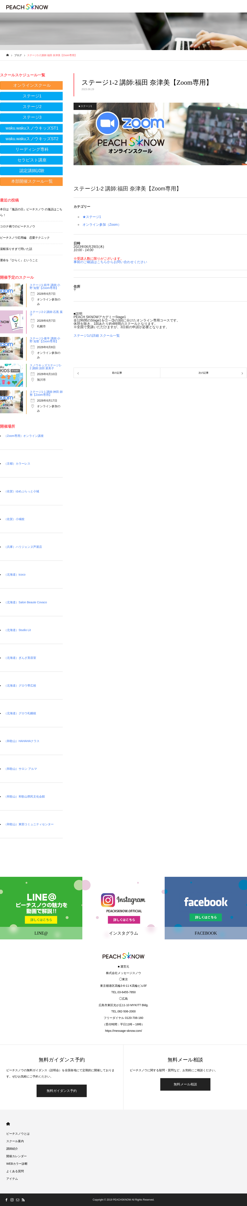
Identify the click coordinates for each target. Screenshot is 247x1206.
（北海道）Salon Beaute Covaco (25, 602)
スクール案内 (15, 1141)
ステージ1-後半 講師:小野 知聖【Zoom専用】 (45, 340)
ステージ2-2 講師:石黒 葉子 (46, 313)
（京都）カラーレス (17, 463)
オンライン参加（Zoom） (102, 224)
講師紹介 (12, 1148)
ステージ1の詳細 (86, 335)
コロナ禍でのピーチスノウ (17, 226)
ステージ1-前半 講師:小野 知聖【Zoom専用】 (45, 286)
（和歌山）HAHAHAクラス (21, 741)
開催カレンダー (16, 1156)
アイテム (12, 1178)
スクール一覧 (110, 335)
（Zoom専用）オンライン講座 (24, 435)
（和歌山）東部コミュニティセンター (29, 824)
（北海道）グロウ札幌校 (20, 713)
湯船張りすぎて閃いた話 (16, 249)
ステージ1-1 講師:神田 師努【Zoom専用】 (46, 393)
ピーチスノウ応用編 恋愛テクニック (25, 237)
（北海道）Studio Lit (17, 630)
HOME (8, 1124)
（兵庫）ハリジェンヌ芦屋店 (23, 546)
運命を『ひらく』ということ (19, 260)
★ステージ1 (85, 106)
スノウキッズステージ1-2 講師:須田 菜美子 (45, 367)
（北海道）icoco (14, 574)
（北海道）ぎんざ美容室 (20, 657)
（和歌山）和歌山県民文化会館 (24, 796)
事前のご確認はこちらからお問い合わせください (110, 262)
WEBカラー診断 (17, 1163)
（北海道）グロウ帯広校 (20, 685)
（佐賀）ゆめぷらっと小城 (21, 491)
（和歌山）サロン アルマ (20, 768)
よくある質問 (15, 1171)
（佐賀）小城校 (14, 519)
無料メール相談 (185, 1084)
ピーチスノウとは (18, 1133)
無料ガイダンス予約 (62, 1091)
